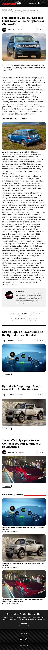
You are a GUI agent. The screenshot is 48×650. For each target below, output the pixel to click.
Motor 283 (12, 452)
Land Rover (25, 314)
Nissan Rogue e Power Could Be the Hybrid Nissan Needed (23, 528)
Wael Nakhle (12, 29)
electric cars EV (20, 319)
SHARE (41, 30)
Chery (38, 314)
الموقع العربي (32, 3)
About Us (24, 634)
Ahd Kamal (12, 340)
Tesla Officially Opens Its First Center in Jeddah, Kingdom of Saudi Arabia (22, 600)
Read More (7, 374)
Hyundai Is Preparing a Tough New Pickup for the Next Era (23, 564)
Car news (11, 314)
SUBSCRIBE (24, 623)
